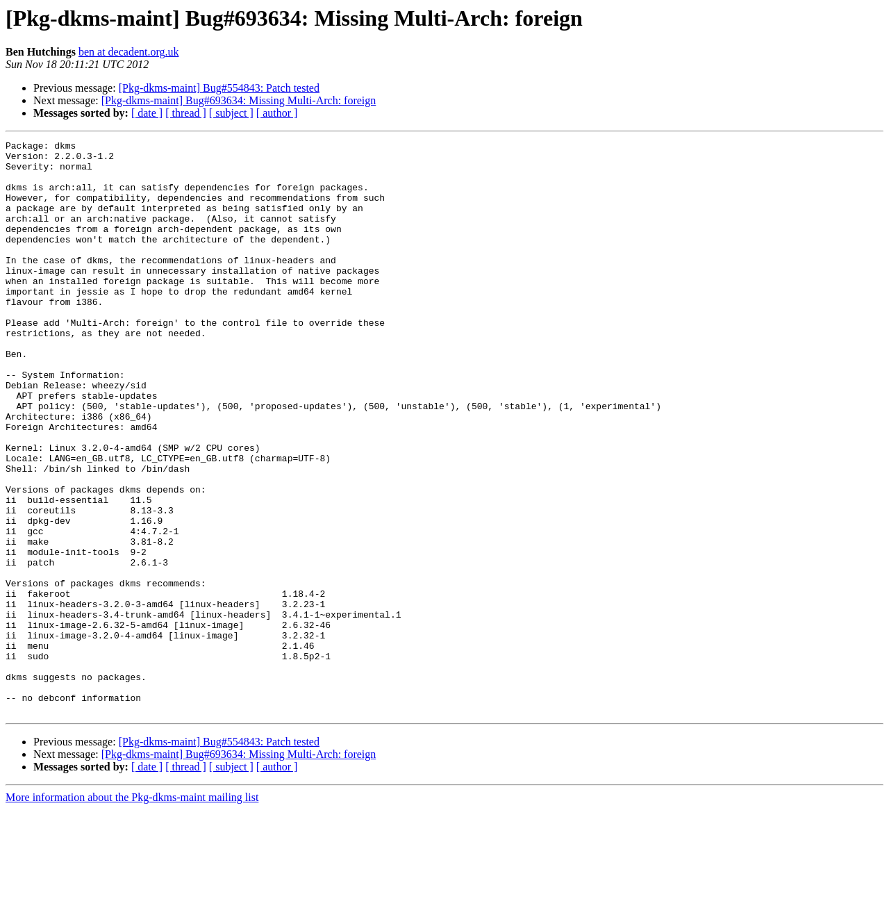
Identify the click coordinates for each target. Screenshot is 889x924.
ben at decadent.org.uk (128, 52)
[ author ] (277, 113)
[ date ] (147, 113)
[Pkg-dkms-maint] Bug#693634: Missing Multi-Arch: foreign (238, 100)
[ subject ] (231, 113)
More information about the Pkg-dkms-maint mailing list (132, 912)
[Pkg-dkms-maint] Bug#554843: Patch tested (219, 88)
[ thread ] (185, 113)
